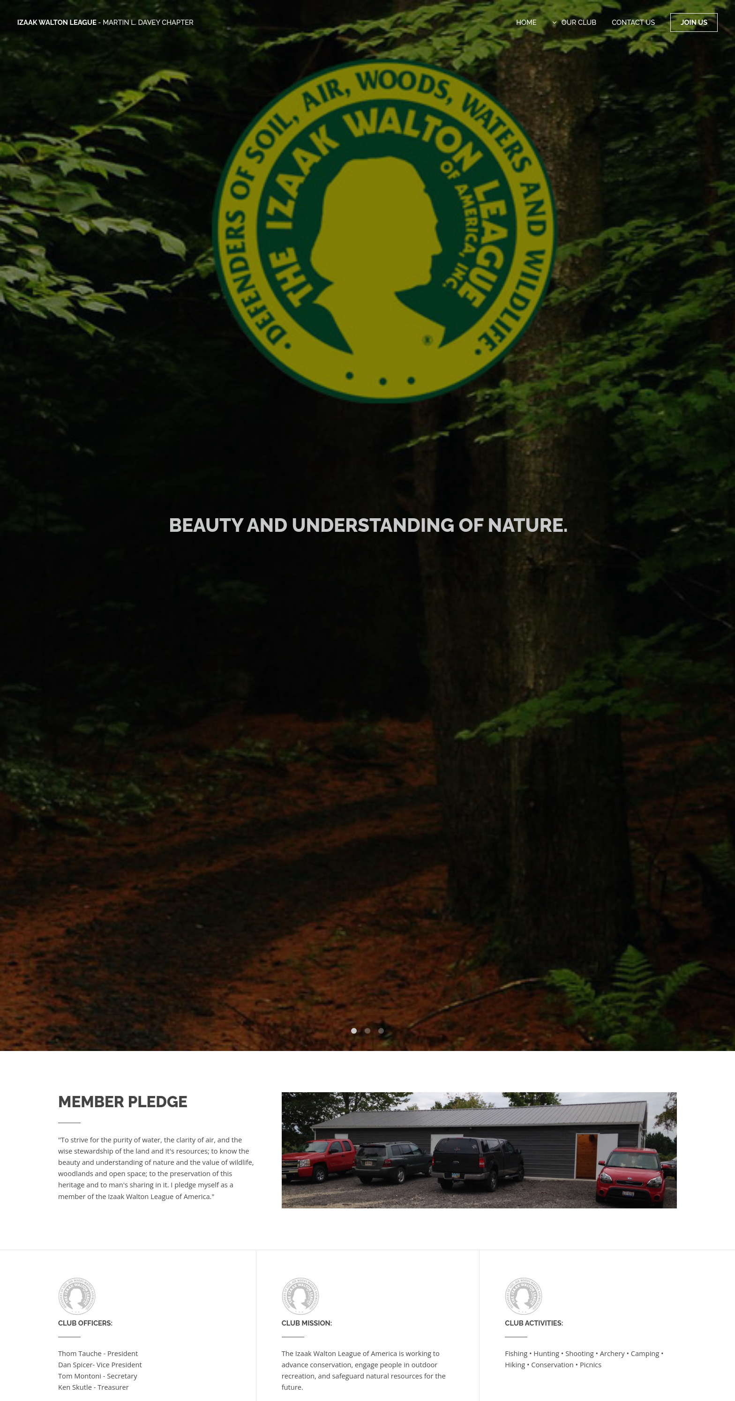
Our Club (579, 22)
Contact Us (633, 22)
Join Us (694, 22)
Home (526, 22)
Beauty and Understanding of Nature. (368, 525)
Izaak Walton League (105, 22)
